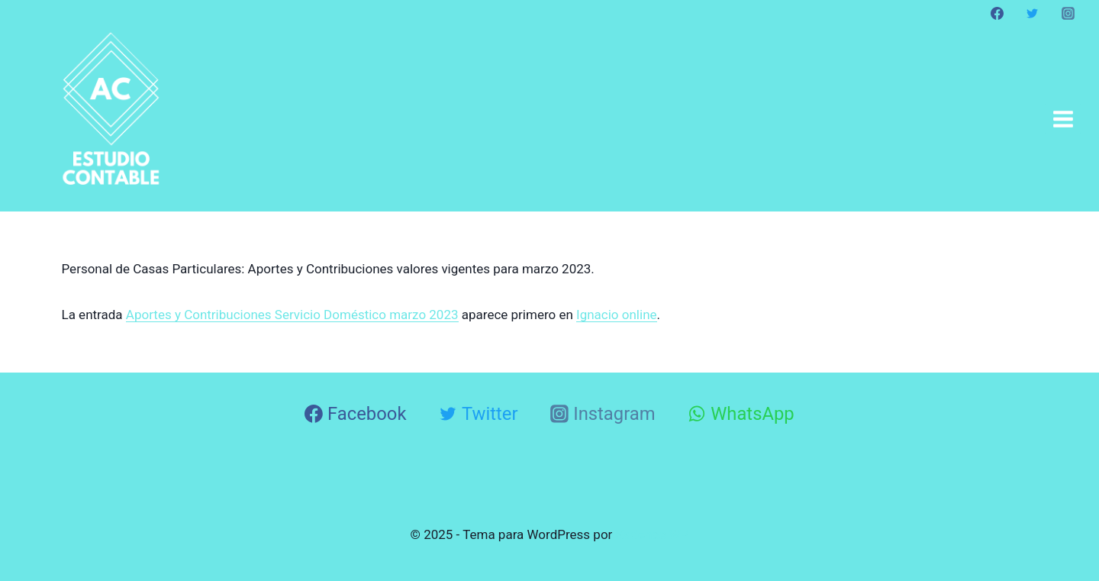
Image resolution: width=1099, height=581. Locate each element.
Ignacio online (616, 314)
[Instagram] (1068, 13)
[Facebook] (997, 13)
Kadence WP (652, 534)
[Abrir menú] (1063, 118)
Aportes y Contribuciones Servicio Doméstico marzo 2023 (292, 314)
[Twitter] (1033, 13)
